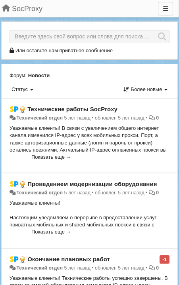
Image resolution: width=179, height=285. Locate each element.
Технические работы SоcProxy (72, 109)
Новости (39, 75)
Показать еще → (51, 157)
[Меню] (165, 8)
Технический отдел (39, 118)
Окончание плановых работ (68, 259)
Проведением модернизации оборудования (92, 183)
